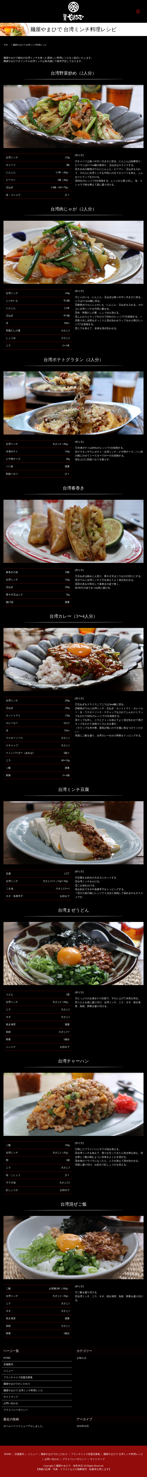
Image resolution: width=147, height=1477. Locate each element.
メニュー (8, 1370)
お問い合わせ (10, 1403)
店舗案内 (8, 1364)
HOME (7, 1358)
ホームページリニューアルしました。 (24, 1426)
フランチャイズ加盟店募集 (18, 1377)
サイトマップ (10, 1397)
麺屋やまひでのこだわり (16, 1384)
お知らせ (81, 1358)
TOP (6, 45)
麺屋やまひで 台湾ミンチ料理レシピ (23, 1390)
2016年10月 (83, 1426)
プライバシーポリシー (15, 1410)
